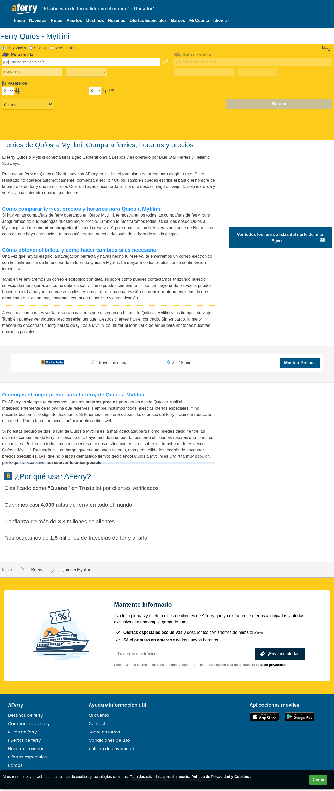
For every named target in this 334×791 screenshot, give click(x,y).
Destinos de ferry (25, 717)
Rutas (56, 20)
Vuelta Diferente (69, 48)
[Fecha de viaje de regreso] (204, 72)
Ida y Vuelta (16, 48)
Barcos (178, 20)
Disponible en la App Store (264, 718)
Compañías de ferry (29, 725)
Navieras (38, 20)
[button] (221, 20)
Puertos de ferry (24, 742)
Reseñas (116, 20)
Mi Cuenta (199, 20)
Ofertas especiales (27, 759)
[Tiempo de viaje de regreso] (258, 72)
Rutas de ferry (22, 734)
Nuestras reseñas (26, 750)
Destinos (95, 20)
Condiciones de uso (109, 742)
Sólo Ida (40, 48)
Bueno (58, 490)
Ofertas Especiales (148, 20)
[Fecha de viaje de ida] (32, 72)
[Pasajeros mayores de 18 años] (8, 91)
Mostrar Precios (299, 363)
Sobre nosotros (104, 734)
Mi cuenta (99, 717)
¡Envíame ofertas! (280, 655)
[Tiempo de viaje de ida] (86, 72)
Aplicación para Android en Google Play (299, 718)
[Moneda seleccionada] (28, 104)
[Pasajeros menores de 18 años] (95, 91)
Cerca (318, 779)
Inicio (19, 20)
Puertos (74, 20)
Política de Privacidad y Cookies (220, 777)
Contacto (98, 725)
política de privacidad (269, 666)
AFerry (15, 706)
